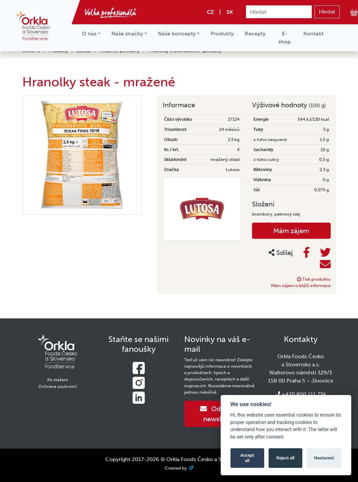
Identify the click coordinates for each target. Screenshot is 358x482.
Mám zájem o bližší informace (301, 285)
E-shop (284, 37)
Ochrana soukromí (57, 386)
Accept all (247, 458)
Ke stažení (57, 379)
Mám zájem (291, 231)
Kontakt (313, 33)
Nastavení (324, 457)
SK (229, 12)
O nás (89, 33)
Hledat (327, 11)
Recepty (255, 33)
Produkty (222, 33)
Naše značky (127, 33)
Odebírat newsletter (219, 414)
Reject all (285, 457)
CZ (210, 12)
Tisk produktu (314, 279)
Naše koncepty (177, 33)
